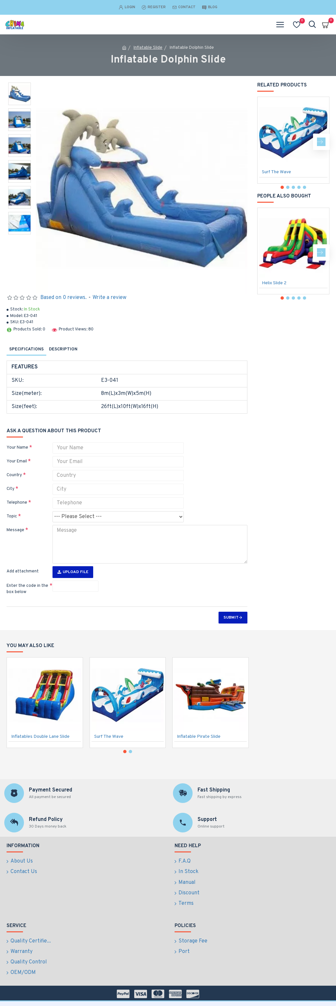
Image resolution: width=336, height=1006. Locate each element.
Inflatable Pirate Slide (198, 756)
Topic (12, 516)
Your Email (17, 461)
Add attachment (23, 571)
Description (63, 349)
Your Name (17, 447)
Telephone (17, 502)
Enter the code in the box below (27, 589)
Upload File (72, 572)
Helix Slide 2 (274, 283)
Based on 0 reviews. (63, 297)
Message (15, 530)
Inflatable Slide (148, 47)
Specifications (26, 349)
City (10, 489)
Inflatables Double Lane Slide (40, 756)
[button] (321, 142)
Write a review (109, 297)
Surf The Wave (276, 172)
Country (14, 475)
